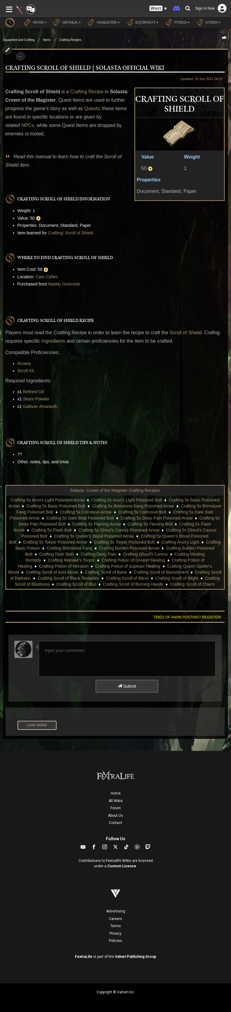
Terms (115, 926)
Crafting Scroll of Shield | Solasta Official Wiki (84, 68)
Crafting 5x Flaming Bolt (150, 524)
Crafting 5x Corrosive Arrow (85, 512)
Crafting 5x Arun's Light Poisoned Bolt (126, 500)
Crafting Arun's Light (180, 542)
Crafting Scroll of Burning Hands (133, 584)
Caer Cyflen (46, 276)
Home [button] (35, 22)
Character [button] (103, 22)
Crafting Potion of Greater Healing (133, 560)
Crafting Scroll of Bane (106, 572)
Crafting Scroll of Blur (76, 584)
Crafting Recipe (86, 91)
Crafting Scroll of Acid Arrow (52, 572)
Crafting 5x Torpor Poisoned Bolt (124, 542)
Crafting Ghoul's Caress (145, 554)
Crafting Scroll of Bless (127, 578)
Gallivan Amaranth (40, 406)
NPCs (27, 125)
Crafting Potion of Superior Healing (127, 566)
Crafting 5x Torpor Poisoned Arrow (55, 542)
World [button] (177, 22)
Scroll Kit (25, 370)
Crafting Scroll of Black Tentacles (68, 578)
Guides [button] (208, 22)
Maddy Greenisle (64, 284)
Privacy (115, 933)
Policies (115, 941)
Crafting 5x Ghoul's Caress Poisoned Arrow (119, 530)
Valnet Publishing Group (135, 957)
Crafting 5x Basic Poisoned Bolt (55, 506)
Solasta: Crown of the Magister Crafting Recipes (115, 490)
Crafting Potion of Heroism (63, 566)
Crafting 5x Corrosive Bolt (142, 512)
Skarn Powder (36, 398)
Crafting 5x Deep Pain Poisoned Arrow (156, 518)
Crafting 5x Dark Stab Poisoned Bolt (80, 518)
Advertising (115, 911)
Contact (115, 823)
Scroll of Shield (79, 232)
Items (46, 40)
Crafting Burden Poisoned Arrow (129, 548)
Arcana (24, 363)
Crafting (55, 232)
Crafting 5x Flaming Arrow (96, 524)
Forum (115, 808)
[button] (158, 8)
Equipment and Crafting (19, 40)
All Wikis (116, 801)
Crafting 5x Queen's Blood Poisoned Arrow (94, 536)
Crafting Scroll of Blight (177, 578)
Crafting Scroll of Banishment (161, 572)
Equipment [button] (142, 22)
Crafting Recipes (70, 40)
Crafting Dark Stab (56, 554)
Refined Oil (33, 391)
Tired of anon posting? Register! (187, 617)
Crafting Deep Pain (98, 554)
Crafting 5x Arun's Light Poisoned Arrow (48, 500)
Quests (92, 108)
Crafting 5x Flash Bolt (51, 530)
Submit (127, 686)
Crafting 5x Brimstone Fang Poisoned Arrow (133, 506)
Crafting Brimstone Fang (69, 548)
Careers (115, 919)
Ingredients (53, 341)
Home (116, 793)
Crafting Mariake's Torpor (71, 560)
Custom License (121, 866)
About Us (115, 815)
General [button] (67, 22)
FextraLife (83, 957)
